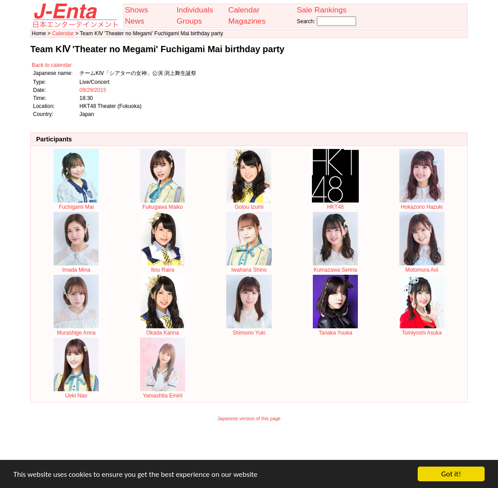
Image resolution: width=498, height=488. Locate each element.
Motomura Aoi (421, 267)
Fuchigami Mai (76, 204)
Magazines (247, 21)
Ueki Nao (76, 392)
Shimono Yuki (248, 329)
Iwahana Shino (248, 267)
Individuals (195, 9)
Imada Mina (76, 267)
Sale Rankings (322, 9)
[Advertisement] (249, 446)
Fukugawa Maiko (162, 204)
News (134, 21)
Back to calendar (51, 65)
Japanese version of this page (249, 418)
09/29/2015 (92, 90)
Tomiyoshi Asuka (421, 329)
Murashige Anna (76, 329)
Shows (136, 9)
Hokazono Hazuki (421, 204)
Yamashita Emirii (162, 392)
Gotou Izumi (249, 204)
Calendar (243, 9)
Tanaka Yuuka (335, 329)
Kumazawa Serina (335, 267)
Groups (189, 21)
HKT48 (335, 204)
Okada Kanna (163, 329)
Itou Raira (163, 267)
